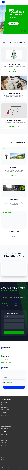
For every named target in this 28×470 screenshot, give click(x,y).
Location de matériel (4, 407)
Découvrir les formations (14, 126)
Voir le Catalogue (14, 71)
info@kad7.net (9, 382)
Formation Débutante (5, 424)
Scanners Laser (4, 405)
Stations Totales (4, 402)
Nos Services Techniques (14, 99)
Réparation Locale (4, 418)
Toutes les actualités (7, 362)
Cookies (26, 466)
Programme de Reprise (5, 409)
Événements (3, 459)
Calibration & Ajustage (5, 417)
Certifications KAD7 (4, 428)
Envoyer (14, 332)
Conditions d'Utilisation (9, 467)
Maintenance (3, 415)
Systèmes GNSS (4, 404)
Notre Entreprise (4, 434)
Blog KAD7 (3, 457)
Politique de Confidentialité (17, 467)
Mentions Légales (2, 467)
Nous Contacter (4, 436)
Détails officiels (14, 175)
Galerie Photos (3, 455)
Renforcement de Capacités (6, 426)
